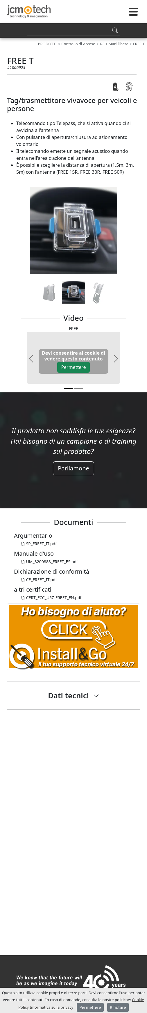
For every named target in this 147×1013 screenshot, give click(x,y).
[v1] (78, 388)
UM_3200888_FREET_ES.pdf (49, 561)
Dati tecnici (68, 695)
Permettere (73, 367)
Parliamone (73, 468)
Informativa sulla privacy (51, 1007)
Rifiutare (118, 1007)
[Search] (73, 30)
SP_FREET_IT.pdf (39, 543)
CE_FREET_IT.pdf (39, 579)
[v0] (68, 388)
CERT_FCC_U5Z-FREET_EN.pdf (51, 597)
